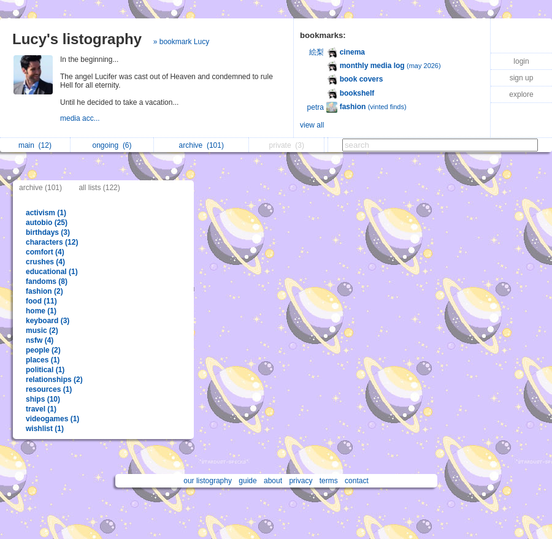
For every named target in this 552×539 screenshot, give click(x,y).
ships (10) (43, 399)
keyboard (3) (47, 320)
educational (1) (52, 271)
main (35, 145)
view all (312, 125)
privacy (300, 480)
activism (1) (46, 212)
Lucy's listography (77, 39)
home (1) (41, 311)
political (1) (45, 369)
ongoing (111, 145)
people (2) (43, 350)
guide (247, 480)
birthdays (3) (48, 232)
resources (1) (49, 389)
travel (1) (41, 409)
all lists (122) (99, 187)
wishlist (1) (45, 428)
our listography (207, 480)
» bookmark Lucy (181, 41)
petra (315, 107)
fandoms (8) (46, 281)
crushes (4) (45, 262)
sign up (522, 78)
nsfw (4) (39, 340)
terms (329, 480)
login (521, 61)
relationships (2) (54, 379)
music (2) (42, 330)
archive (201, 145)
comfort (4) (45, 252)
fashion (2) (44, 291)
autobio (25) (46, 222)
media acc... (81, 118)
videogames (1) (52, 419)
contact (357, 480)
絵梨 (316, 52)
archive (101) (40, 187)
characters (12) (52, 242)
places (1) (42, 360)
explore (521, 94)
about (273, 480)
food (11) (41, 301)
